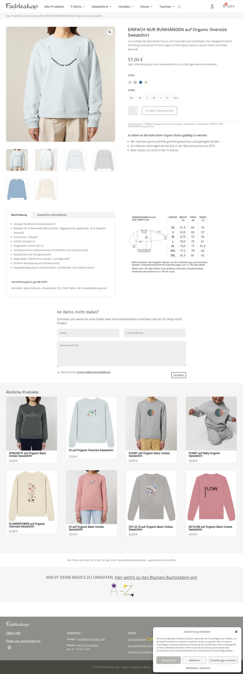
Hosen (144, 7)
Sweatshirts (100, 7)
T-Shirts (76, 7)
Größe (131, 90)
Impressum (205, 667)
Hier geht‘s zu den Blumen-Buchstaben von (156, 577)
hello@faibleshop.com (91, 639)
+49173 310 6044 (87, 645)
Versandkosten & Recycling (145, 645)
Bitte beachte (83, 372)
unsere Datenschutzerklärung (93, 372)
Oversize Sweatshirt (34, 15)
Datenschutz (192, 667)
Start (8, 15)
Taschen (165, 7)
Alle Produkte (54, 7)
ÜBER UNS (13, 633)
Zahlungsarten (137, 639)
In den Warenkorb (160, 110)
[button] (236, 631)
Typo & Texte (148, 126)
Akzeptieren (168, 660)
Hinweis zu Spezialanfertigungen (149, 652)
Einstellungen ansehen (223, 660)
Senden (178, 375)
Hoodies (124, 7)
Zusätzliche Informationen (52, 214)
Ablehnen (194, 660)
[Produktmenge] (133, 110)
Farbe (131, 75)
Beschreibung (19, 214)
